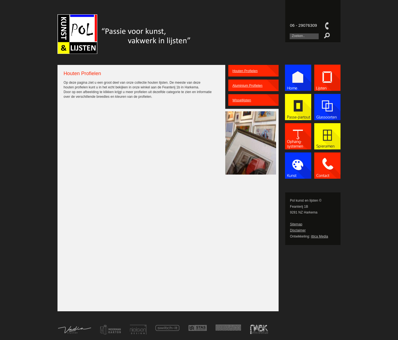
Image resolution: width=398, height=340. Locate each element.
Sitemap (296, 224)
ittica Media (319, 236)
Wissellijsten (241, 100)
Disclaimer (298, 230)
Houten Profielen (245, 71)
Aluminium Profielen (247, 86)
